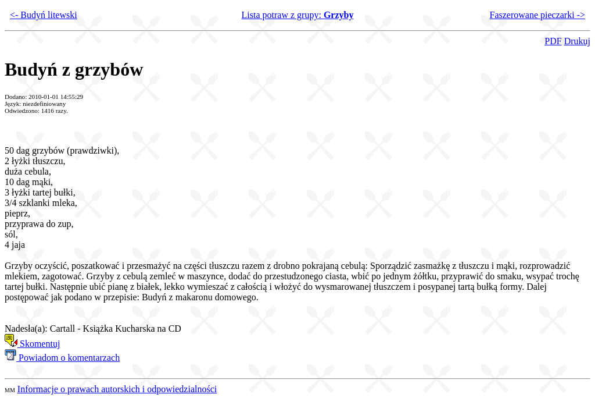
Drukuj (577, 41)
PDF (552, 41)
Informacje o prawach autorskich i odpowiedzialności (117, 389)
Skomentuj (32, 344)
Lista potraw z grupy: (298, 15)
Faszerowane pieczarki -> (538, 15)
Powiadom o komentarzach (62, 358)
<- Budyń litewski (43, 15)
